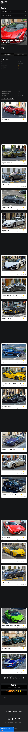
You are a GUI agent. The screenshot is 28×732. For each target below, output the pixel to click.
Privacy (22, 725)
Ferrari (3, 119)
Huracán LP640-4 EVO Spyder (15, 625)
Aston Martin (5, 449)
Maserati (4, 384)
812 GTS (7, 648)
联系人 (15, 712)
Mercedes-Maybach (6, 295)
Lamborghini (5, 207)
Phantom (10, 184)
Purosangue (8, 361)
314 (23, 677)
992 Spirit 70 (9, 162)
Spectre (10, 583)
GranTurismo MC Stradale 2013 (14, 384)
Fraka (4, 121)
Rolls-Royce (5, 184)
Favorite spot (5, 38)
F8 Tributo (8, 406)
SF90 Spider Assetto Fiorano (12, 671)
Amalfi (7, 119)
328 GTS (7, 537)
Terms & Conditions (9, 725)
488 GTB (7, 560)
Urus (9, 318)
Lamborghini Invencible (12, 40)
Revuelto (10, 273)
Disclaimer (14, 728)
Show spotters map (7, 98)
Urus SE (10, 207)
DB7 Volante (12, 449)
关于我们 (8, 712)
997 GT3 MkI (9, 230)
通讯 (20, 712)
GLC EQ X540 (13, 494)
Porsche (4, 162)
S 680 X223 (14, 295)
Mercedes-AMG (5, 494)
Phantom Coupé (12, 472)
